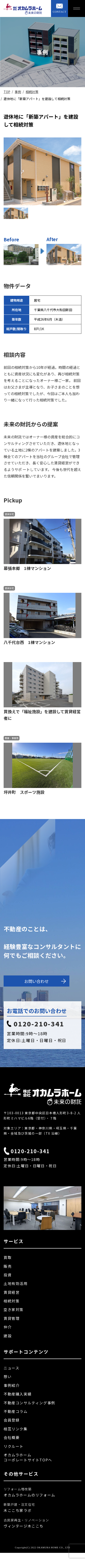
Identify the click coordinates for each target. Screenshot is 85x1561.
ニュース (11, 1368)
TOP (7, 91)
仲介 (8, 1327)
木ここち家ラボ (18, 1510)
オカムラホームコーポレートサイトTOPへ (28, 1457)
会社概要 (11, 1437)
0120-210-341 (35, 1024)
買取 (8, 1257)
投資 (8, 1275)
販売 (8, 1266)
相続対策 (32, 91)
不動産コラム (16, 1411)
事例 (18, 91)
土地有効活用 (16, 1283)
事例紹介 (11, 1385)
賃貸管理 (11, 1318)
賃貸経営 (11, 1292)
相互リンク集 (16, 1428)
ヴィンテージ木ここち (24, 1525)
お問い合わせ (45, 981)
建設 (8, 1335)
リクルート (14, 1446)
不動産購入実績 (18, 1394)
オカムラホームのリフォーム (29, 1494)
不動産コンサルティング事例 (29, 1402)
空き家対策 (14, 1309)
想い (8, 1376)
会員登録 (11, 1420)
